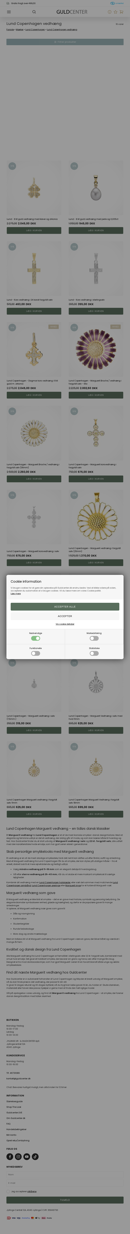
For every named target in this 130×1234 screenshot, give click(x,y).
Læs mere (16, 593)
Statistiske (94, 651)
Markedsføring (94, 636)
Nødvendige (35, 636)
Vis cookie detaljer (65, 624)
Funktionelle (36, 651)
